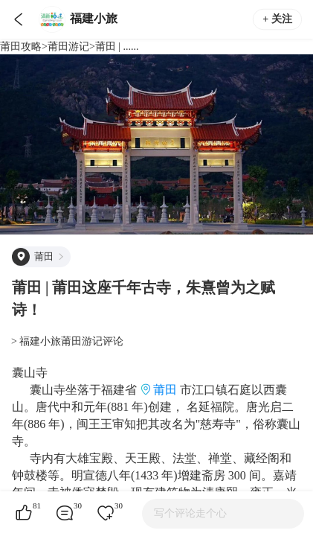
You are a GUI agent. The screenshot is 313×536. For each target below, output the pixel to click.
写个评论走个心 (190, 513)
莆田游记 (68, 46)
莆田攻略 (21, 46)
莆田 (165, 389)
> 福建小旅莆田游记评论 (67, 341)
